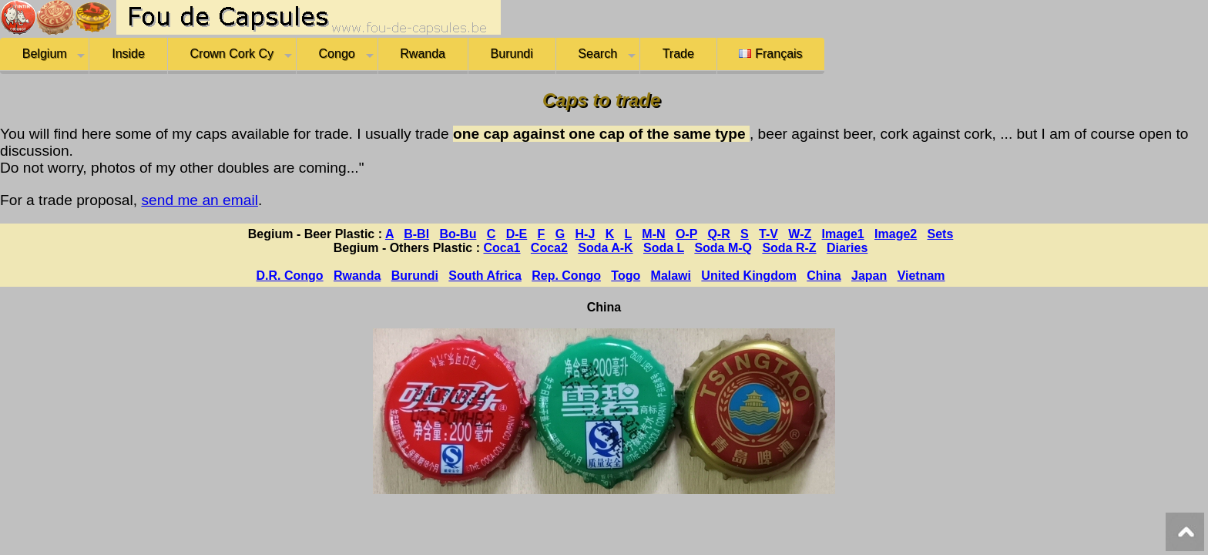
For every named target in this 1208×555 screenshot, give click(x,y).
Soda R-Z (789, 247)
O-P (686, 233)
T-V (768, 233)
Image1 (843, 233)
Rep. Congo (566, 275)
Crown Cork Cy (231, 53)
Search (597, 53)
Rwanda (422, 53)
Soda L (663, 247)
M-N (653, 233)
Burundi (512, 53)
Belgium (44, 53)
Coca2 (549, 247)
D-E (517, 233)
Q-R (718, 233)
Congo (337, 53)
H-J (585, 233)
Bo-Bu (457, 233)
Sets (941, 233)
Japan (869, 275)
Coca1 (501, 247)
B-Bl (416, 233)
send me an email (199, 200)
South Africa (485, 275)
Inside (128, 53)
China (824, 275)
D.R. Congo (290, 275)
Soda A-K (605, 247)
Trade (678, 53)
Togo (625, 275)
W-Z (799, 233)
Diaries (847, 247)
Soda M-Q (723, 247)
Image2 (895, 233)
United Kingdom (749, 275)
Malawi (671, 275)
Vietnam (921, 275)
